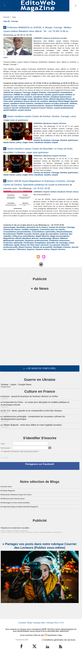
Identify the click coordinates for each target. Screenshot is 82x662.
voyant (13, 148)
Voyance (58, 260)
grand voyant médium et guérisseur (51, 103)
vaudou (6, 148)
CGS (61, 631)
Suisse (36, 110)
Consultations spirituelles (13, 248)
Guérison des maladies (25, 250)
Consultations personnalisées (61, 247)
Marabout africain (39, 252)
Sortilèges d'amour (20, 260)
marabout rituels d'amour (52, 108)
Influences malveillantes (44, 250)
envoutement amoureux (62, 101)
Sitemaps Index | (40, 631)
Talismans (50, 260)
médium (22, 110)
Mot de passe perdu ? (25, 461)
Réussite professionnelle (43, 258)
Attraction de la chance (33, 245)
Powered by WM (21, 647)
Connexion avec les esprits (37, 247)
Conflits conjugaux (17, 247)
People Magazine (10, 499)
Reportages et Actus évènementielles (19, 511)
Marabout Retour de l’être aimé (35, 106)
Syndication (51, 643)
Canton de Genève (10, 146)
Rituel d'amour (59, 258)
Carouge (23, 101)
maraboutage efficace (55, 252)
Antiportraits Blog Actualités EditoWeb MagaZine (24, 515)
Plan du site (39, 643)
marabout (74, 146)
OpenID (6, 461)
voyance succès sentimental (33, 112)
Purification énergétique (22, 256)
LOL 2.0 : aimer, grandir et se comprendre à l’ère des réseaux (30, 421)
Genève (30, 146)
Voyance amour (69, 260)
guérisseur (38, 146)
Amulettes (19, 245)
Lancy (56, 146)
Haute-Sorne (48, 146)
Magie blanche (61, 250)
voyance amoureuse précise (51, 110)
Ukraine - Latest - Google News (15, 396)
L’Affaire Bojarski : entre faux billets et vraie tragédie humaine (30, 435)
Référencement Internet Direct (16, 507)
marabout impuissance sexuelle (38, 105)
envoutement (47, 101)
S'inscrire (13, 461)
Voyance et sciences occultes (12, 536)
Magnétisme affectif (23, 252)
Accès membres (27, 643)
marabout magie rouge (61, 105)
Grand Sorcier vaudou (27, 103)
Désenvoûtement (31, 248)
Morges (30, 110)
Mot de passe (5, 458)
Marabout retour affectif (12, 106)
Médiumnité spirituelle (12, 254)
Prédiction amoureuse (52, 254)
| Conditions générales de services (55, 647)
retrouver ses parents (23, 258)
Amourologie (8, 245)
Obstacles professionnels (32, 254)
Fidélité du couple (10, 103)
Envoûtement (44, 248)
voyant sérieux (33, 114)
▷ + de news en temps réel (39, 380)
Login (3, 453)
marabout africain (18, 105)
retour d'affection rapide (61, 256)
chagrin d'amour (34, 101)
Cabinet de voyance (11, 101)
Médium (68, 252)
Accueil (6, 17)
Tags (14, 17)
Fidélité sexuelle (57, 248)
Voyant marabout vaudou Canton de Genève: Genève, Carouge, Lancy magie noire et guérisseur (38, 122)
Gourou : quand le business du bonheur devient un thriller (28, 408)
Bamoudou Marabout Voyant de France (20, 503)
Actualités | (23, 631)
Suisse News (8, 495)
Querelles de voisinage (41, 256)
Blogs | (30, 631)
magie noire (64, 146)
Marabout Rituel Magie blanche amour (26, 108)
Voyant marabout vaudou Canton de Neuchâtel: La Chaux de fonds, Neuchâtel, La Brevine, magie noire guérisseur (40, 158)
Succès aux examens (37, 260)
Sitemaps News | (52, 631)
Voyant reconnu (9, 262)
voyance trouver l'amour (55, 112)
